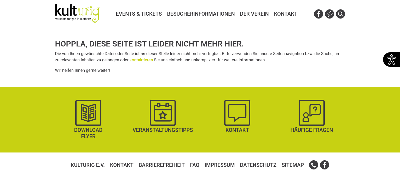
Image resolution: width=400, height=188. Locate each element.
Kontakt (122, 165)
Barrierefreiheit (162, 165)
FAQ (194, 165)
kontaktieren (141, 59)
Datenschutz (258, 165)
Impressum (220, 165)
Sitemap (293, 165)
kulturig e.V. (88, 165)
